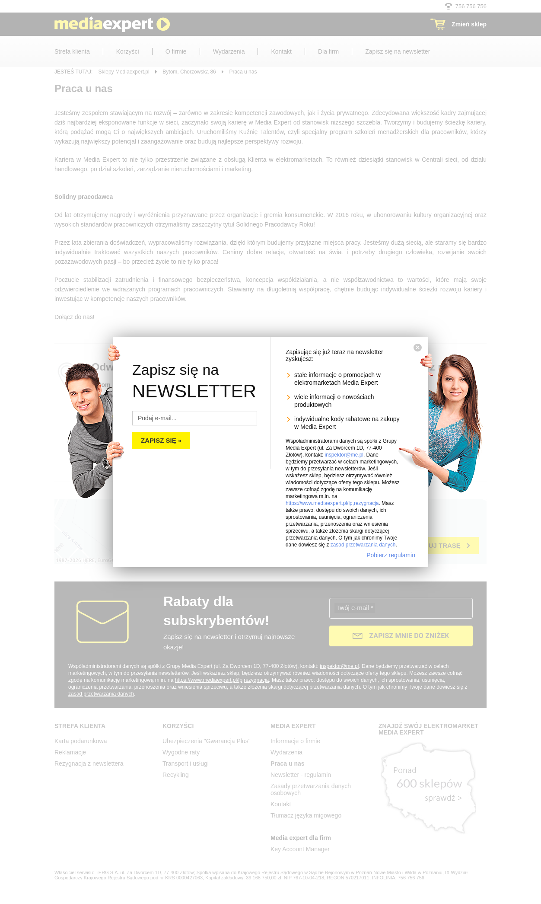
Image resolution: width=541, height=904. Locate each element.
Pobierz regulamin (390, 555)
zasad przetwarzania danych (363, 545)
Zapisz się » (161, 440)
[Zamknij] (418, 347)
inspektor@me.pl (344, 455)
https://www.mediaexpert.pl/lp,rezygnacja (332, 503)
